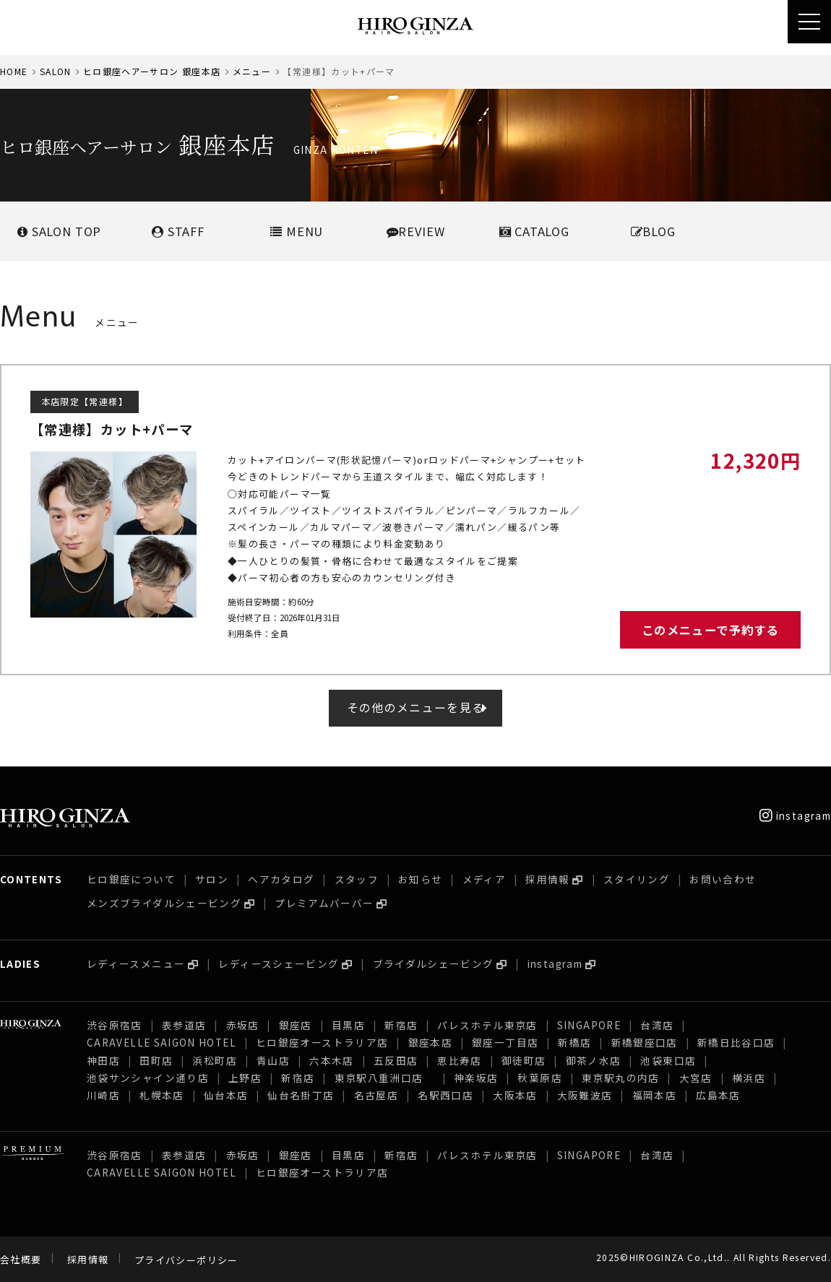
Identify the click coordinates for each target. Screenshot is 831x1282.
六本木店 (331, 1060)
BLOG (653, 231)
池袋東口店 (668, 1060)
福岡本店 (654, 1095)
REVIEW (416, 231)
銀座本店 (430, 1042)
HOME (13, 71)
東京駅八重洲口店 (384, 1077)
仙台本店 (226, 1095)
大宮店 (695, 1077)
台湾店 (656, 1025)
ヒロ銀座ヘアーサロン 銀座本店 (151, 71)
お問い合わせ (722, 879)
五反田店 (396, 1060)
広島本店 (718, 1095)
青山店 (273, 1060)
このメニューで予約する (710, 629)
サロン (211, 879)
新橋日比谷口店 (736, 1042)
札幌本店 (161, 1095)
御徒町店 (523, 1060)
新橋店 (574, 1042)
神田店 (103, 1060)
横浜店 (748, 1077)
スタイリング (636, 879)
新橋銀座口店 (644, 1042)
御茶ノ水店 (593, 1060)
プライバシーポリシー (186, 1260)
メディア (484, 879)
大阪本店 (515, 1095)
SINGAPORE (589, 1025)
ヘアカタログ (281, 879)
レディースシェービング (278, 963)
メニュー (252, 71)
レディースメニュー (136, 963)
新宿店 (401, 1025)
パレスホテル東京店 (487, 1025)
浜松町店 (214, 1060)
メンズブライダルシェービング (164, 903)
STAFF (178, 231)
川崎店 (103, 1095)
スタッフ (357, 879)
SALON (56, 71)
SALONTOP (59, 231)
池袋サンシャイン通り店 (148, 1077)
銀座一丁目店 (505, 1042)
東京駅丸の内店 (621, 1077)
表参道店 (184, 1025)
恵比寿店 (459, 1060)
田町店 (156, 1060)
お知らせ (420, 879)
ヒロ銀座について (131, 879)
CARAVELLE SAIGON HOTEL (161, 1042)
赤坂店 (242, 1025)
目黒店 (348, 1025)
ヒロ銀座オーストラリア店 (322, 1042)
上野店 (245, 1077)
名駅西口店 (445, 1095)
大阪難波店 (585, 1095)
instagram (795, 815)
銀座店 (295, 1025)
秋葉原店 (539, 1077)
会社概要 (20, 1260)
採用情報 (547, 879)
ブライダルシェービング (433, 963)
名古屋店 (376, 1095)
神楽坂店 (476, 1077)
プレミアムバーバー (324, 903)
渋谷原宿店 (114, 1025)
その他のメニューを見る (416, 707)
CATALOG (534, 231)
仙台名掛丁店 (300, 1095)
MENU (296, 231)
